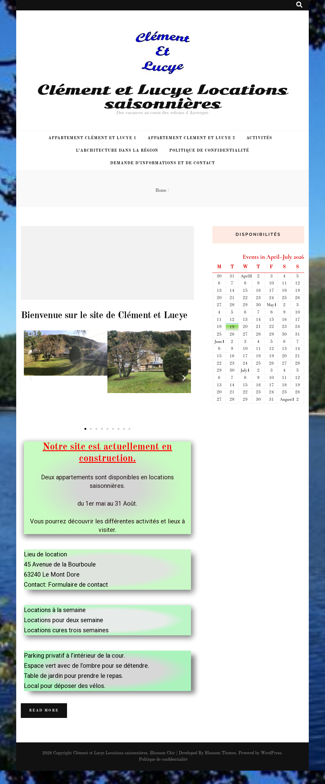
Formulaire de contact (78, 598)
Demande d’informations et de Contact (162, 163)
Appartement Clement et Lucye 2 (191, 138)
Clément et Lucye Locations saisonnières (162, 96)
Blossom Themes (220, 766)
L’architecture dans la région (117, 151)
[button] (85, 442)
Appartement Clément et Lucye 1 (92, 138)
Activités (259, 138)
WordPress (271, 766)
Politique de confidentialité (209, 151)
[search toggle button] (299, 5)
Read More (44, 724)
